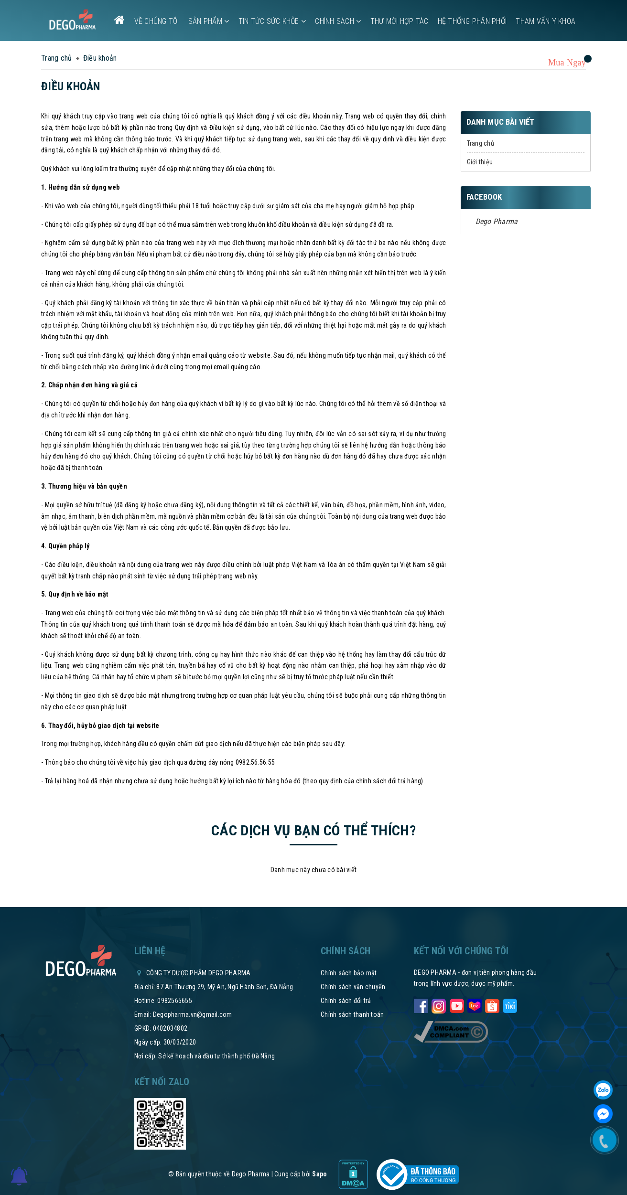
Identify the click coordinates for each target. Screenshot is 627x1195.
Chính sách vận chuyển (353, 987)
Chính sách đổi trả (346, 1000)
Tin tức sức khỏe (272, 21)
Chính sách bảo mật (349, 973)
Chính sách (338, 21)
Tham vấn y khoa (545, 21)
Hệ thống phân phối (472, 21)
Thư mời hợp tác (399, 21)
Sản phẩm (208, 21)
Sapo (319, 1174)
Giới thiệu (480, 162)
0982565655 (174, 1000)
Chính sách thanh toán (352, 1014)
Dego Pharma (497, 221)
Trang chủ (480, 143)
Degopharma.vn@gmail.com (192, 1014)
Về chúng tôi (156, 21)
